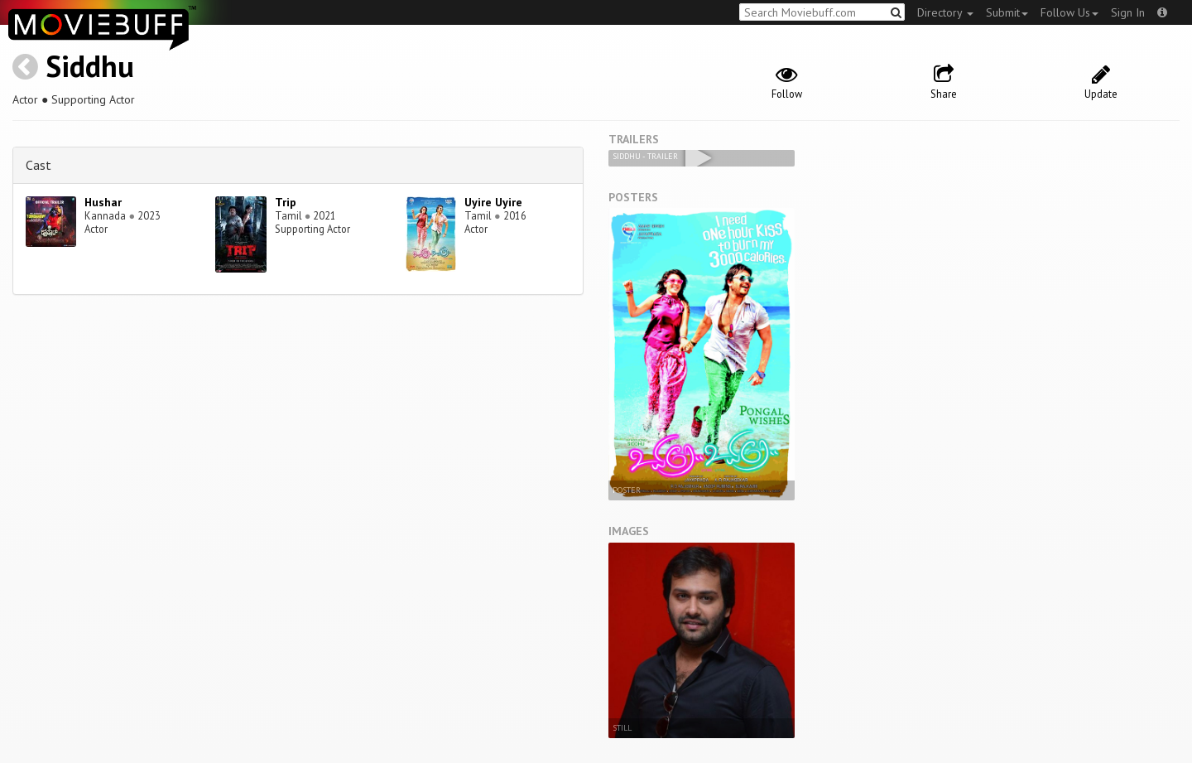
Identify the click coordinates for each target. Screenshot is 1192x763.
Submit (1007, 12)
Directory (945, 12)
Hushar (103, 202)
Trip (285, 202)
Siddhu (90, 65)
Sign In (1128, 12)
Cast (38, 165)
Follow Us (1069, 12)
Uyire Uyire (493, 202)
